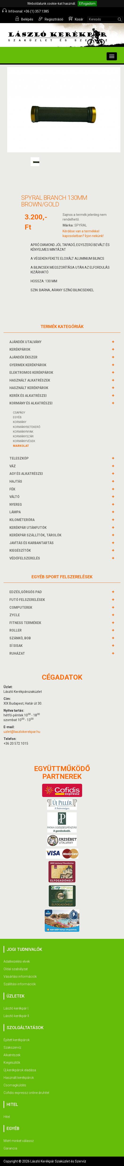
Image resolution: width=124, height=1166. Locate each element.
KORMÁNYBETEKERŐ (26, 427)
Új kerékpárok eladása (20, 1070)
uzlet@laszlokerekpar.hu (22, 732)
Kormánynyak (23, 431)
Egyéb (17, 417)
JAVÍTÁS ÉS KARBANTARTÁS (32, 543)
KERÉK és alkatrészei (28, 396)
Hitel (7, 1117)
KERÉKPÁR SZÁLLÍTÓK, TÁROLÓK (36, 535)
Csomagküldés (15, 1085)
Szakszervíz (12, 1047)
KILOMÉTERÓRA (22, 520)
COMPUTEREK (21, 607)
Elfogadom (87, 3)
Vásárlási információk (20, 976)
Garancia (10, 1148)
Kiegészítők (12, 1062)
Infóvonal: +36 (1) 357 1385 (25, 10)
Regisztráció (51, 18)
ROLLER (16, 630)
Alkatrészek (12, 1055)
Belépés (24, 18)
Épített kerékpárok (17, 1040)
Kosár (76, 18)
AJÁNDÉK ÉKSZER (24, 357)
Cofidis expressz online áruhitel (26, 1093)
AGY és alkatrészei (26, 474)
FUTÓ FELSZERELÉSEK (27, 600)
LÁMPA (15, 512)
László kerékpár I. (16, 1008)
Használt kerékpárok (19, 1078)
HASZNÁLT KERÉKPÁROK (29, 388)
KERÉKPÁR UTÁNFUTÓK (28, 528)
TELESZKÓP (19, 458)
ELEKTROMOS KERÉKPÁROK (31, 372)
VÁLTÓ (15, 497)
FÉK (12, 489)
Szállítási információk (20, 984)
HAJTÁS (16, 481)
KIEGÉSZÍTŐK (20, 550)
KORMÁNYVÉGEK (24, 441)
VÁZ (13, 466)
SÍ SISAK (16, 646)
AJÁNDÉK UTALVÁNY (26, 342)
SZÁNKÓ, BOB (20, 638)
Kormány (19, 422)
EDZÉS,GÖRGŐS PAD (26, 592)
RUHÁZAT (17, 653)
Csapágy (19, 412)
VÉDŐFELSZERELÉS (25, 558)
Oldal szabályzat (16, 969)
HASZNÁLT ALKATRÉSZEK (30, 380)
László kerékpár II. (17, 1016)
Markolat (21, 446)
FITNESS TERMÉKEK (25, 623)
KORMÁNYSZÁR (23, 436)
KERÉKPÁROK (20, 349)
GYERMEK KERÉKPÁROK (28, 365)
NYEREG (16, 504)
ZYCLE (15, 615)
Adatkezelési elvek (17, 961)
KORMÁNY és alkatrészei (31, 403)
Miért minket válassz (19, 1141)
